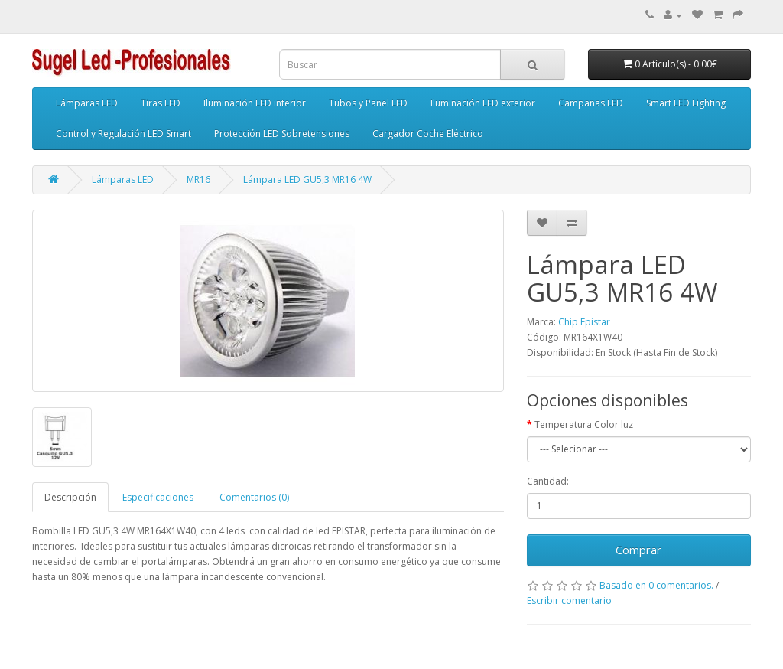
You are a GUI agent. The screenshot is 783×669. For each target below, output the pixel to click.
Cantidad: (548, 481)
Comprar (638, 549)
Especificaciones (157, 497)
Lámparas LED (87, 102)
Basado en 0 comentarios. (656, 585)
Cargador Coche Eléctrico (427, 133)
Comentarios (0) (254, 497)
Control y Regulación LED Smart (123, 133)
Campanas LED (590, 102)
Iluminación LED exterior (482, 102)
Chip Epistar (584, 321)
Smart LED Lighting (686, 102)
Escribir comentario (569, 600)
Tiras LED (160, 102)
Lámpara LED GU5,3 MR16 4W (307, 179)
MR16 (198, 179)
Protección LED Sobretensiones (281, 133)
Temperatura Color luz (583, 424)
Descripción (70, 497)
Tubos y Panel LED (368, 102)
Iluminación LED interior (254, 102)
